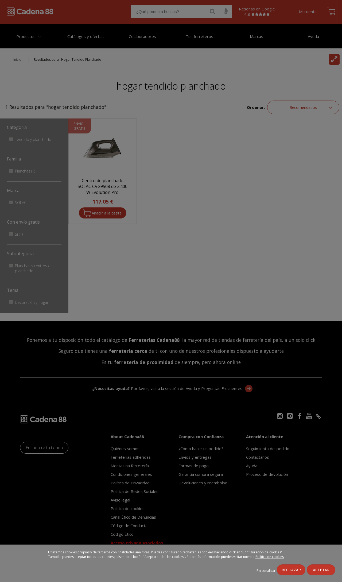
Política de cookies (269, 556)
